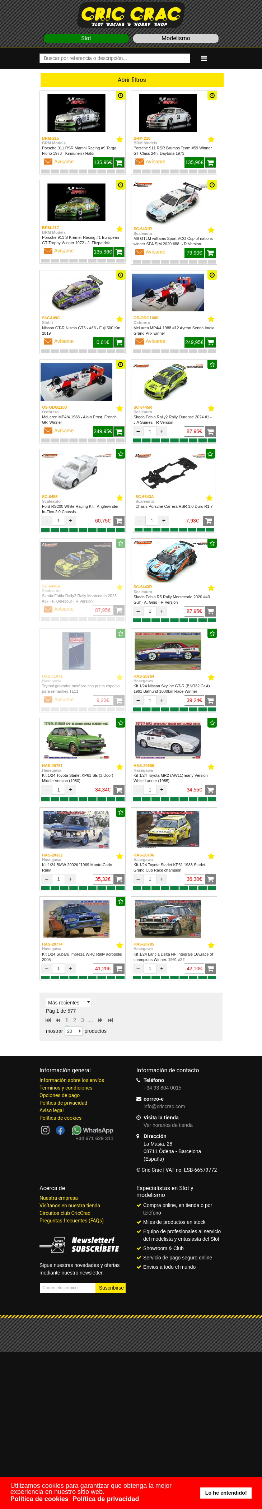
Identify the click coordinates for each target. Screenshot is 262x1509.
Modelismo (176, 38)
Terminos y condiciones (65, 1088)
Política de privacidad (63, 1103)
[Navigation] (204, 58)
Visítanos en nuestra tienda (69, 1205)
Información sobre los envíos (71, 1080)
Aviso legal (51, 1110)
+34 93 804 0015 (163, 1088)
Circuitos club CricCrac (64, 1213)
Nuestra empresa (58, 1198)
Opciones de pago (59, 1095)
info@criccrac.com (164, 1106)
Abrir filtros (132, 79)
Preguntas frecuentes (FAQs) (71, 1221)
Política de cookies (60, 1118)
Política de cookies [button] (39, 1499)
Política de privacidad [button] (105, 1499)
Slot (86, 38)
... (91, 1020)
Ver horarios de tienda (168, 1125)
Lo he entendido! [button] (226, 1493)
